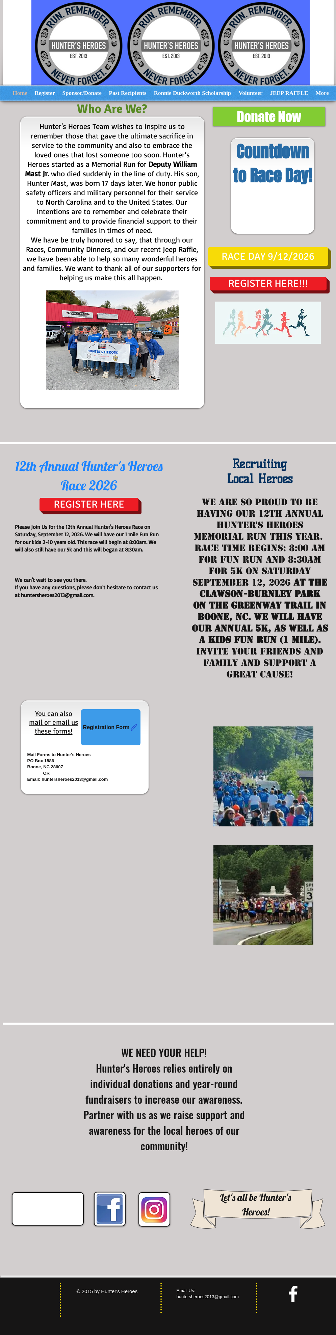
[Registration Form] (110, 727)
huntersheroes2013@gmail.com (57, 595)
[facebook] (293, 1294)
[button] (268, 256)
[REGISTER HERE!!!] (268, 283)
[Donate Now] (269, 116)
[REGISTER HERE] (89, 504)
